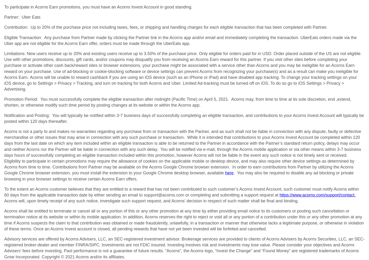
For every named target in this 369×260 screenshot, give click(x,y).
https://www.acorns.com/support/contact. (318, 195)
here (229, 173)
